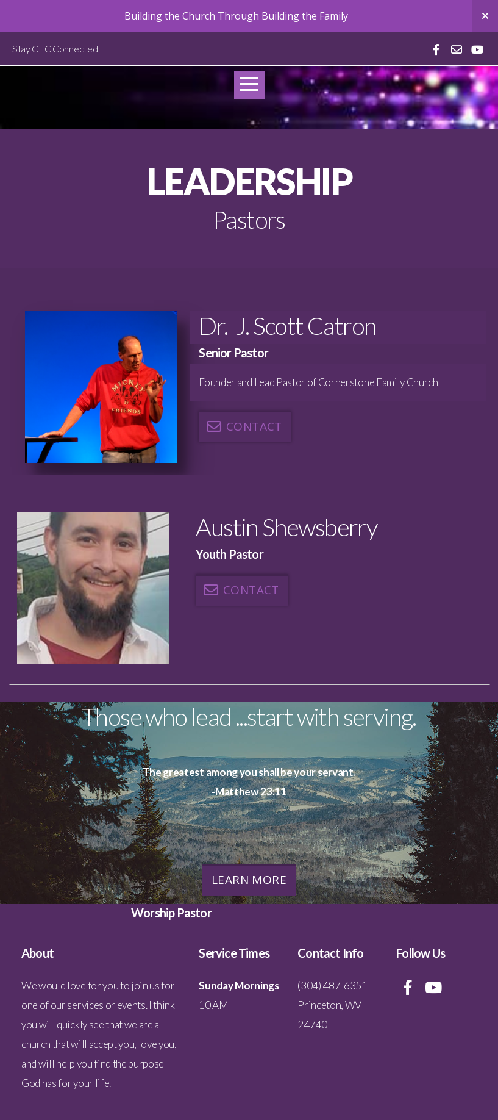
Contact (243, 426)
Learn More (249, 880)
